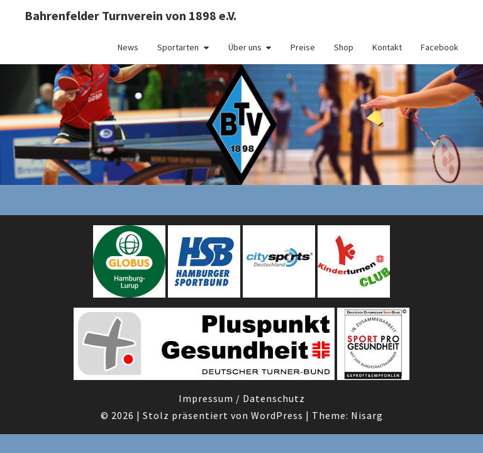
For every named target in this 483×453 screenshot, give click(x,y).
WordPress (277, 415)
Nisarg (367, 415)
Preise (303, 47)
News (128, 47)
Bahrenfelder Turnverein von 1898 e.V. (130, 15)
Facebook (439, 47)
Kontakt (387, 47)
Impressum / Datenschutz (242, 398)
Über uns (245, 47)
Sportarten (178, 47)
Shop (343, 47)
